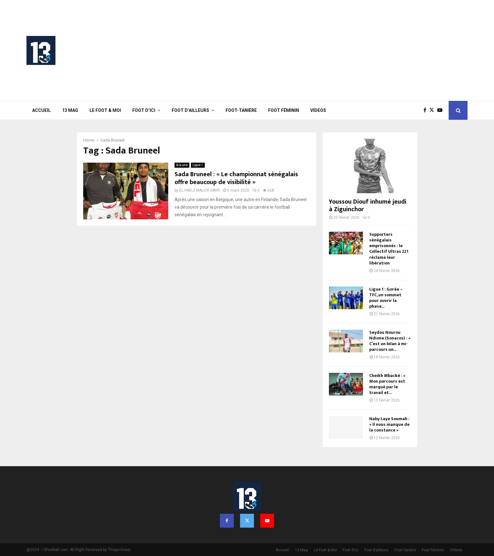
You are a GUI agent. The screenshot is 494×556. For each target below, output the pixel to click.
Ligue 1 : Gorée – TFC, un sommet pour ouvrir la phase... (386, 298)
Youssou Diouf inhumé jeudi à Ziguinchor (367, 205)
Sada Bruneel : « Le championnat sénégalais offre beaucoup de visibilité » (236, 178)
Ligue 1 (197, 165)
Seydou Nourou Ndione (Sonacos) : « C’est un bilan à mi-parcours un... (390, 341)
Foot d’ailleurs (190, 110)
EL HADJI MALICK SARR (199, 190)
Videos (318, 110)
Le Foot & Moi (105, 110)
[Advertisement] (353, 50)
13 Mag (70, 110)
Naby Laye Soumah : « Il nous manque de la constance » (389, 424)
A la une (182, 165)
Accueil (41, 110)
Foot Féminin (283, 110)
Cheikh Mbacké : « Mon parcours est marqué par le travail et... (387, 384)
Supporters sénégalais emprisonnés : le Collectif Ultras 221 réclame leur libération (388, 248)
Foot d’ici (143, 110)
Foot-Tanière (241, 110)
